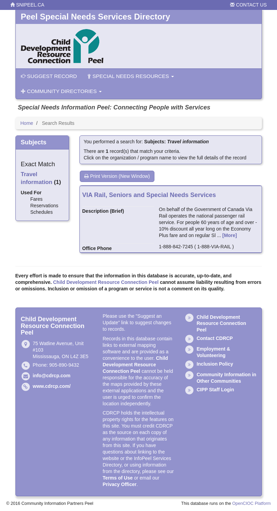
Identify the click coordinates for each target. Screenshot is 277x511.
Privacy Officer (120, 484)
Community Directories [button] (61, 91)
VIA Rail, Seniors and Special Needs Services (149, 195)
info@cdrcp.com (52, 375)
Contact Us (248, 5)
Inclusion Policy (215, 364)
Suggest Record (49, 76)
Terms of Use (118, 478)
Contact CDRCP (215, 338)
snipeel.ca (27, 5)
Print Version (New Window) (117, 176)
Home (27, 123)
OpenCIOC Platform (251, 503)
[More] (229, 235)
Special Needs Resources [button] (130, 76)
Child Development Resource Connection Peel (106, 282)
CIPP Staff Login (215, 389)
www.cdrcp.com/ (52, 386)
